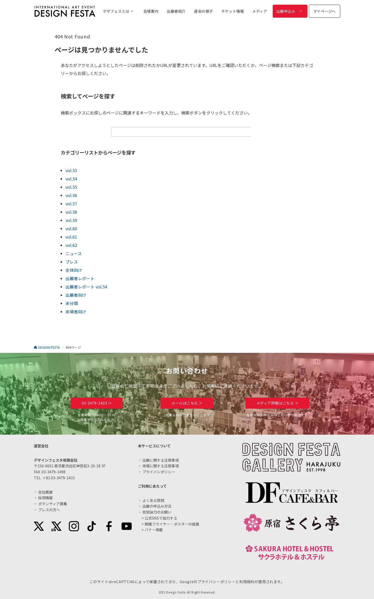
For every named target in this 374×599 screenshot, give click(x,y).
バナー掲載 (154, 529)
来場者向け (75, 311)
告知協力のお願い (156, 512)
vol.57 (71, 203)
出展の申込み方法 (156, 506)
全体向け (73, 270)
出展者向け (75, 295)
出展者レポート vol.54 (86, 287)
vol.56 (71, 195)
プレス (71, 262)
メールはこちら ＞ (187, 403)
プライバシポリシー (158, 471)
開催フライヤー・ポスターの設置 (172, 524)
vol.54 (71, 179)
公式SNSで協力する (161, 518)
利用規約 (247, 581)
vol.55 (71, 187)
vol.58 (71, 212)
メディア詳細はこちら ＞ (277, 403)
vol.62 (71, 245)
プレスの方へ (49, 509)
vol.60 (71, 228)
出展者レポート (80, 278)
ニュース (73, 253)
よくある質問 (153, 500)
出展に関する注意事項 (160, 460)
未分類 (71, 303)
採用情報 (45, 497)
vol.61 (71, 237)
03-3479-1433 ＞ (97, 403)
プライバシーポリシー (216, 581)
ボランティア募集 (52, 503)
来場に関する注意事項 (160, 465)
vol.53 (71, 170)
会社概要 (45, 492)
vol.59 (71, 220)
